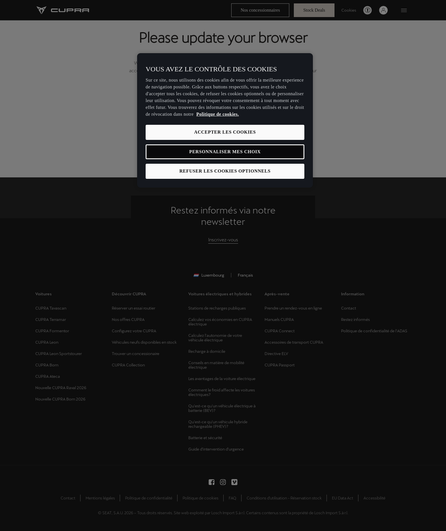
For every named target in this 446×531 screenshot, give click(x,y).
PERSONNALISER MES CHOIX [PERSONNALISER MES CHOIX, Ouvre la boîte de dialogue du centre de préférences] (225, 151)
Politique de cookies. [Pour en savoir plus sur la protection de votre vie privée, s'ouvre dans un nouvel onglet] (217, 114)
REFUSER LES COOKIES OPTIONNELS (225, 171)
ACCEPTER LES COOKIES (225, 132)
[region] (225, 120)
